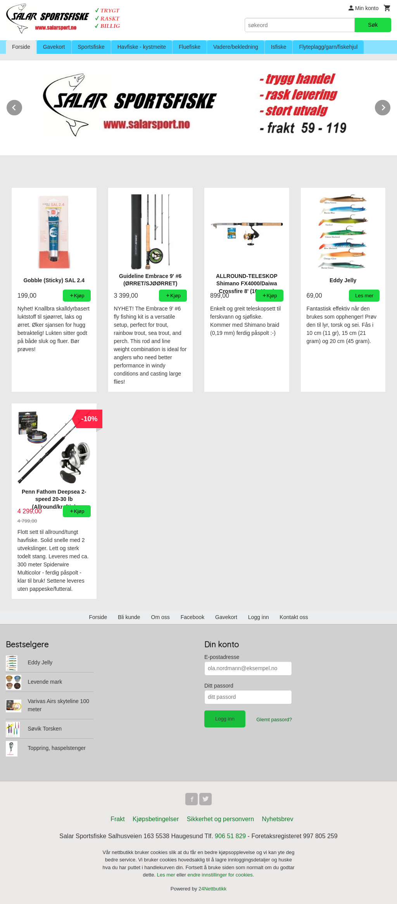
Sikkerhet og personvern (220, 819)
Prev (22, 106)
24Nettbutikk (212, 889)
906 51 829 (230, 836)
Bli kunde (129, 617)
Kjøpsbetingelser (156, 819)
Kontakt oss (294, 617)
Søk (373, 25)
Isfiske (279, 47)
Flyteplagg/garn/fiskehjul (328, 47)
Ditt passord (218, 686)
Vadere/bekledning (235, 47)
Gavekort (54, 47)
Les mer (167, 875)
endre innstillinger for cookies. (220, 875)
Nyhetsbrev (277, 819)
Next (390, 106)
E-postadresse (221, 657)
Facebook (192, 617)
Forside (21, 47)
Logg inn (258, 617)
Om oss (160, 617)
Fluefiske (189, 47)
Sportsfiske (91, 47)
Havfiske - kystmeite (141, 47)
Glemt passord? (274, 719)
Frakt (117, 819)
